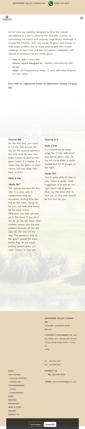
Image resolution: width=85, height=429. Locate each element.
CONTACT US (13, 414)
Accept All (50, 424)
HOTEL (13, 389)
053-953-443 (54, 364)
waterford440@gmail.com (64, 381)
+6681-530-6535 (61, 3)
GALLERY (12, 410)
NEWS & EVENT (14, 407)
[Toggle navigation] (81, 18)
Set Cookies (36, 424)
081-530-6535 (58, 374)
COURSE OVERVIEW (18, 378)
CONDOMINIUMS (17, 392)
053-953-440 (54, 361)
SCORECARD (15, 381)
